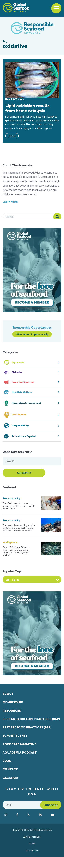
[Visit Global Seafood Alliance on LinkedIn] (43, 815)
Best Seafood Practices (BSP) (27, 727)
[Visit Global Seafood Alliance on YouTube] (55, 815)
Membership (13, 702)
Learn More (10, 202)
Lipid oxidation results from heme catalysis (27, 108)
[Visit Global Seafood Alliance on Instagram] (8, 815)
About (8, 694)
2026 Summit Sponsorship (32, 334)
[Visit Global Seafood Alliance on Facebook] (19, 815)
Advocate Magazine (19, 744)
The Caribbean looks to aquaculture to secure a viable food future (19, 506)
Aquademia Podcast (20, 752)
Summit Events (15, 736)
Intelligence (10, 542)
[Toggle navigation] (56, 8)
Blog (7, 761)
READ (12, 136)
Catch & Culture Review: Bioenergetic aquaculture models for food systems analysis (16, 551)
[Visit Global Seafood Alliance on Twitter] (31, 815)
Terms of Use (32, 850)
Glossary (11, 778)
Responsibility (11, 498)
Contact (10, 769)
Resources (12, 711)
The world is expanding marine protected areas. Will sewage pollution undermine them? (19, 528)
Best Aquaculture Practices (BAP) (31, 719)
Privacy (32, 844)
